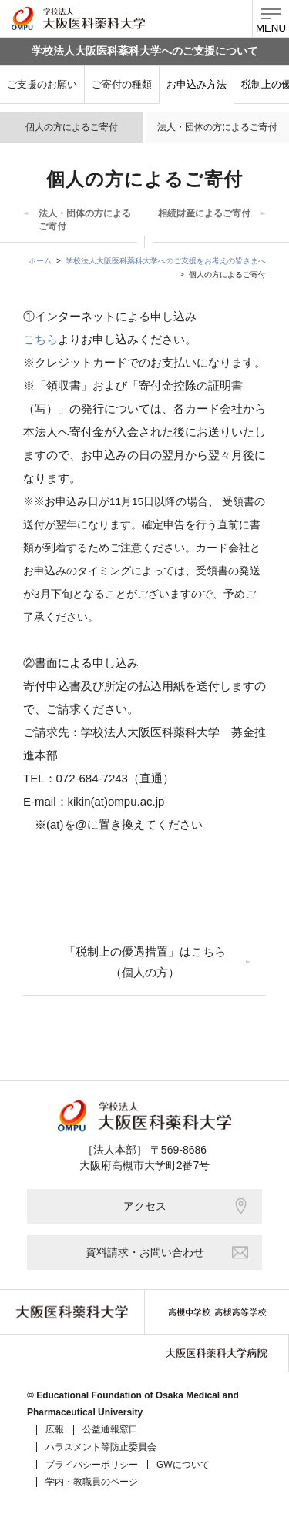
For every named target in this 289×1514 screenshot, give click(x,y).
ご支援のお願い (42, 84)
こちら (40, 339)
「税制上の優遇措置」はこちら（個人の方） (145, 962)
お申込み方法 (196, 84)
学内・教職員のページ (91, 1481)
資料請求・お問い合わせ (167, 1252)
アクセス (185, 1206)
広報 (54, 1429)
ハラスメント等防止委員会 (100, 1447)
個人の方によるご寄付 (71, 127)
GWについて (183, 1464)
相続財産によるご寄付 (204, 213)
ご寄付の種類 (122, 84)
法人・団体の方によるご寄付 (217, 127)
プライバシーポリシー (91, 1464)
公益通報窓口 (110, 1429)
